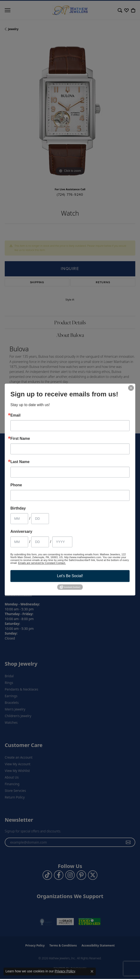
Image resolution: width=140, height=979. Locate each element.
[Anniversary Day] (40, 541)
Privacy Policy (65, 971)
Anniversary (21, 532)
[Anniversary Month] (19, 541)
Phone (16, 485)
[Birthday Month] (19, 518)
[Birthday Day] (40, 518)
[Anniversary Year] (62, 541)
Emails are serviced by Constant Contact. (42, 562)
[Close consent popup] (92, 971)
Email (15, 415)
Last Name (20, 462)
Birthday (18, 508)
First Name (20, 439)
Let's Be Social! (70, 576)
